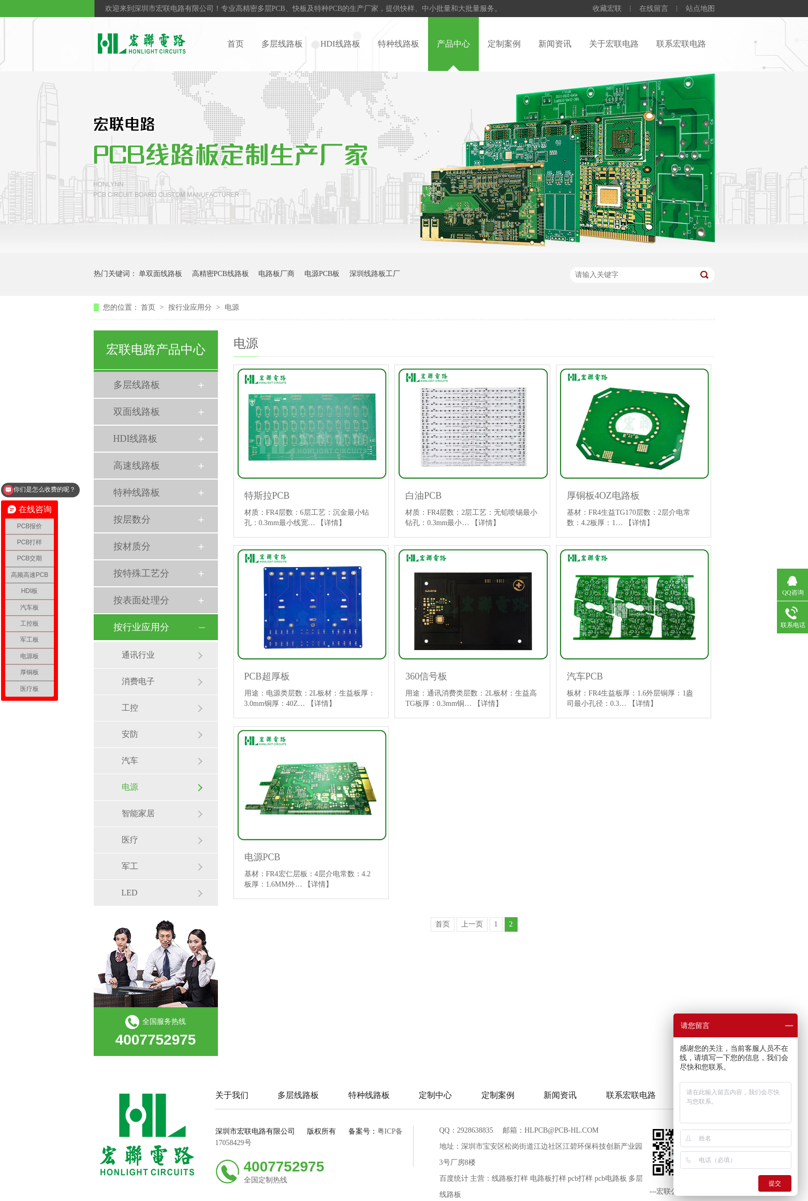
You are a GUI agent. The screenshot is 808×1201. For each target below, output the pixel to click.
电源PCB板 (322, 274)
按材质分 (132, 546)
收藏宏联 (607, 8)
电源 (232, 307)
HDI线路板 (340, 43)
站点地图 (700, 8)
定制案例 (504, 43)
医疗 (130, 839)
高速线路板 (136, 465)
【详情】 (331, 523)
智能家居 (138, 813)
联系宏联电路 (681, 43)
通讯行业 (138, 654)
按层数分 (132, 519)
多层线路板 (282, 43)
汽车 (130, 760)
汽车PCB (585, 676)
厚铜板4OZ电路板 (603, 495)
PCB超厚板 (267, 676)
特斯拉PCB (267, 495)
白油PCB (423, 495)
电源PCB (262, 857)
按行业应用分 (191, 307)
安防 (130, 734)
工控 (130, 707)
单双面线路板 (160, 274)
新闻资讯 (554, 43)
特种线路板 (398, 43)
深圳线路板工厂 (374, 274)
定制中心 (435, 1095)
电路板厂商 (276, 274)
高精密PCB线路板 (220, 274)
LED (130, 892)
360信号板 (426, 676)
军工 (130, 866)
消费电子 (138, 681)
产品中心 (453, 43)
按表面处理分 (141, 600)
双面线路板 (136, 412)
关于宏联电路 (614, 43)
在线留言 (653, 8)
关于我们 (231, 1095)
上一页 (472, 924)
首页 (235, 43)
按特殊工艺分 (141, 573)
